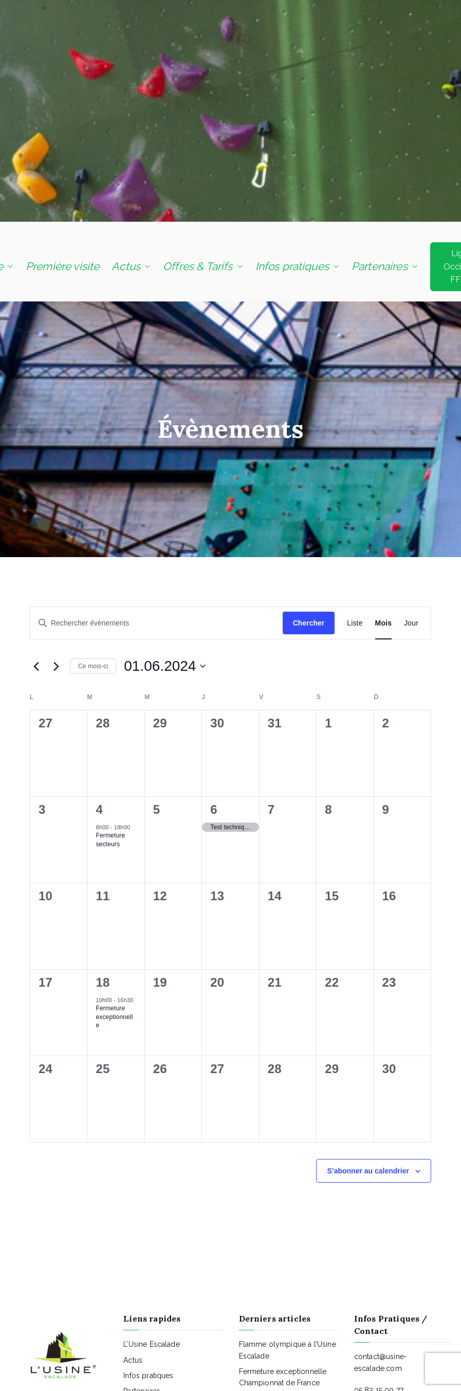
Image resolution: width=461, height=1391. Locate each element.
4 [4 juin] (99, 809)
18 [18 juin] (102, 982)
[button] (8, 266)
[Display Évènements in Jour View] (411, 623)
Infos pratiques (297, 266)
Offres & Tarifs (203, 266)
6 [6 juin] (213, 809)
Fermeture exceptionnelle (114, 1017)
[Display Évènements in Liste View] (354, 623)
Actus (131, 266)
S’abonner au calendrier (368, 1171)
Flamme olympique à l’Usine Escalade (287, 1350)
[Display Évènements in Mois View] (383, 623)
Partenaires (385, 266)
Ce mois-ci (93, 666)
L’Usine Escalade (151, 1344)
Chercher (308, 623)
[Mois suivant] (56, 666)
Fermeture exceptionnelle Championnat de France (283, 1377)
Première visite (62, 266)
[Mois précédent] (36, 666)
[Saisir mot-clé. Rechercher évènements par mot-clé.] (156, 623)
